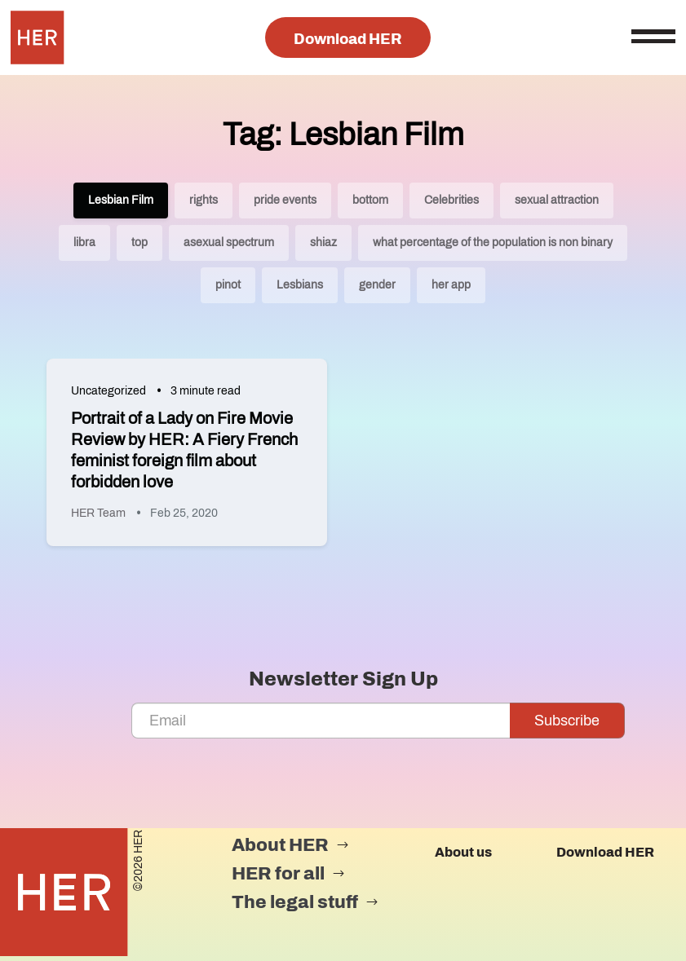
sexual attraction (557, 200)
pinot (228, 285)
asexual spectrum (229, 242)
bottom (370, 200)
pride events (285, 200)
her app (451, 285)
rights (203, 200)
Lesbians (300, 285)
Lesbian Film (120, 200)
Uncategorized (108, 391)
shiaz (323, 242)
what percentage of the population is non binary (493, 242)
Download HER (348, 39)
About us (463, 852)
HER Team (98, 513)
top (139, 242)
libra (84, 242)
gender (377, 285)
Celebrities (451, 200)
